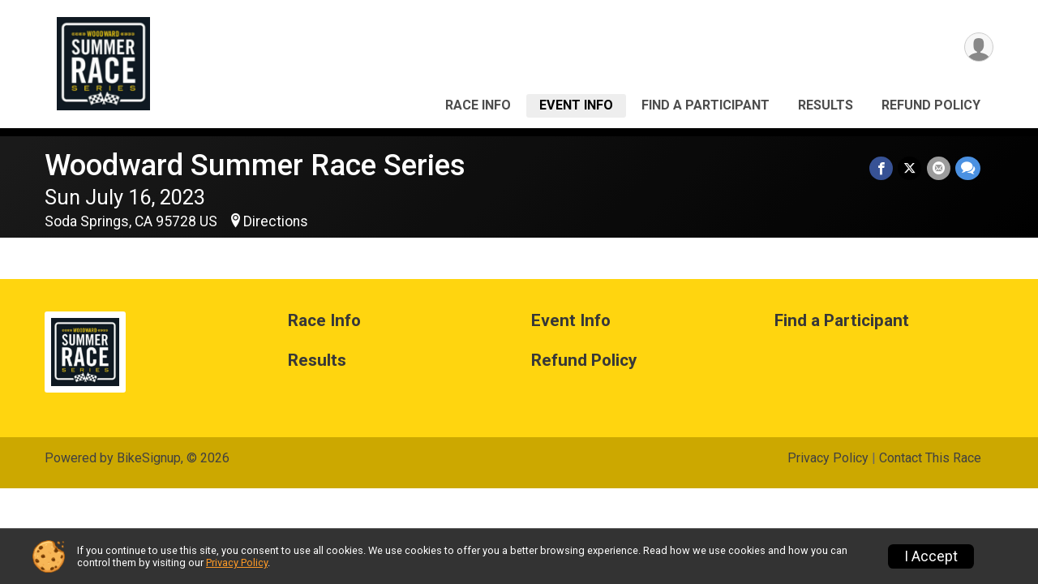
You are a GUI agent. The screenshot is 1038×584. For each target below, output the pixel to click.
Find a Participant (705, 105)
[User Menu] (978, 47)
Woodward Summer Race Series (255, 165)
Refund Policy (930, 105)
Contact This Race (930, 458)
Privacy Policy (828, 458)
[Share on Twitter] (910, 168)
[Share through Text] (967, 168)
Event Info (576, 105)
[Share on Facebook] (882, 168)
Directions (275, 221)
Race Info (478, 105)
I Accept (931, 556)
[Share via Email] (938, 168)
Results (825, 105)
